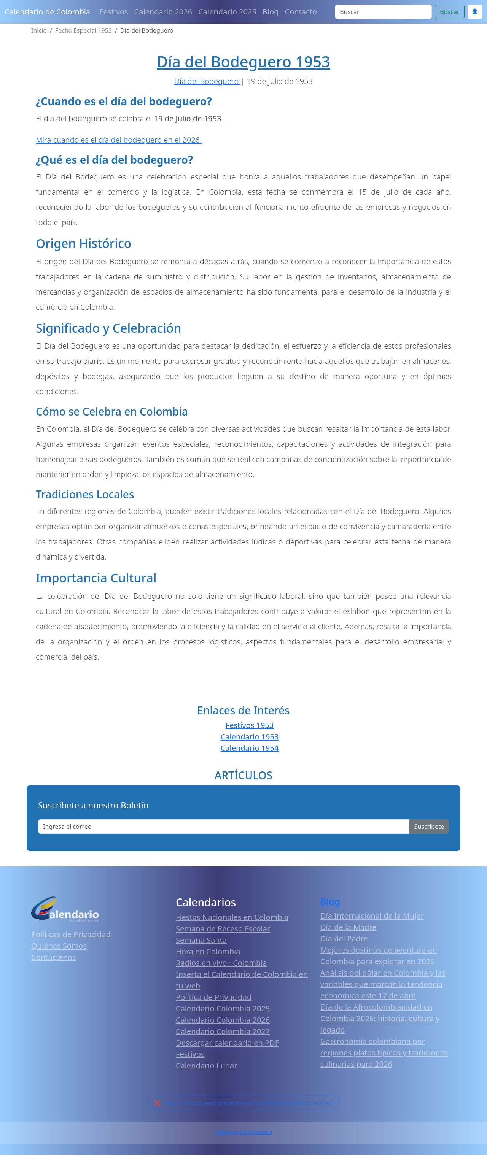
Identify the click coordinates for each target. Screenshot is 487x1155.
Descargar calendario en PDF (227, 1043)
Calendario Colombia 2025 (223, 1008)
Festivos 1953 (250, 725)
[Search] (383, 12)
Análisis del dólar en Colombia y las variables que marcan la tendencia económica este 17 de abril (383, 984)
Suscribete (429, 826)
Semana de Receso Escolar (223, 928)
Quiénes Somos (59, 946)
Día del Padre (344, 938)
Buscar (449, 12)
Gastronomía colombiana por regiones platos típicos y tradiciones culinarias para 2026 (384, 1052)
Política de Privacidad (213, 997)
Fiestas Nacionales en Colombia (232, 917)
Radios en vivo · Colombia (221, 963)
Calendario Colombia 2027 (223, 1031)
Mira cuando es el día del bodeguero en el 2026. (119, 140)
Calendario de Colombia (47, 11)
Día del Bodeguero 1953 (243, 61)
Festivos (113, 11)
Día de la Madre (348, 927)
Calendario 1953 (250, 736)
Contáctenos (53, 957)
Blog (271, 11)
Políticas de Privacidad (71, 934)
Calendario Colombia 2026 (223, 1020)
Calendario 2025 (227, 11)
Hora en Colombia (208, 951)
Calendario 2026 (163, 11)
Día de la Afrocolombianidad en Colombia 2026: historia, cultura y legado (380, 1018)
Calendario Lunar (206, 1065)
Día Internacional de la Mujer (372, 916)
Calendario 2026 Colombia (243, 1132)
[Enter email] (224, 826)
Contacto (301, 11)
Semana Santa (201, 940)
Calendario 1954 (250, 748)
